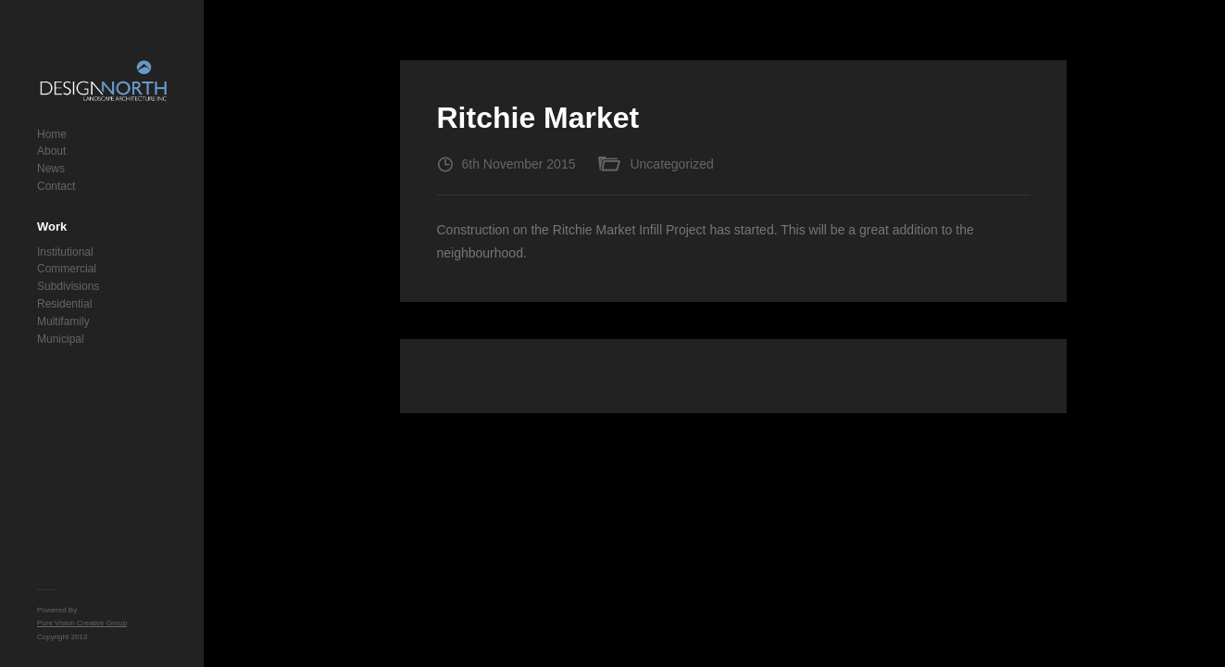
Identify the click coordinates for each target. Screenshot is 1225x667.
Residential (64, 303)
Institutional (65, 251)
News (51, 168)
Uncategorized (671, 164)
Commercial (66, 268)
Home (52, 134)
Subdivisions (68, 286)
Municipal (60, 339)
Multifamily (63, 321)
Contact (56, 186)
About (51, 151)
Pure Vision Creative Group (82, 623)
